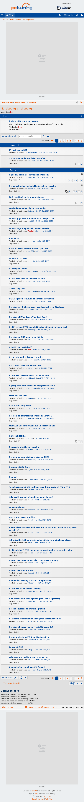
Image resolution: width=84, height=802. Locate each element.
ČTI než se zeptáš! (18, 150)
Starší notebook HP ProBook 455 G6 (27, 278)
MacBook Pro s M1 (18, 395)
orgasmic (31, 177)
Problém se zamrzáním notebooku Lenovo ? (30, 415)
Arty (36, 793)
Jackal (30, 320)
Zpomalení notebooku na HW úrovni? (27, 667)
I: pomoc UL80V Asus (19, 467)
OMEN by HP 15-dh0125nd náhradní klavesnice (31, 298)
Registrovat (30, 20)
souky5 (30, 301)
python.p (31, 368)
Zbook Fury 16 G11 (17, 288)
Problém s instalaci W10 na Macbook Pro (29, 637)
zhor (29, 241)
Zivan (30, 630)
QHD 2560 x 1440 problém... (22, 517)
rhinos (30, 330)
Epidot (30, 480)
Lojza (30, 470)
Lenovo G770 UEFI (18, 258)
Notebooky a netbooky (16, 108)
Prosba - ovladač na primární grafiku (27, 608)
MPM (30, 450)
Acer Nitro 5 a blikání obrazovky (25, 588)
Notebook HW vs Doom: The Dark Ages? (28, 317)
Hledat (5, 20)
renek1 (30, 543)
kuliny (30, 360)
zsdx (29, 281)
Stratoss (31, 490)
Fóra (11, 15)
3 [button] (63, 140)
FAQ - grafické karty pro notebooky (26, 197)
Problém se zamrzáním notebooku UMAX (29, 457)
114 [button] (77, 140)
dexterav (31, 611)
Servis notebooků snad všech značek (27, 158)
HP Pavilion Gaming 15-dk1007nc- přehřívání (30, 580)
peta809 (31, 221)
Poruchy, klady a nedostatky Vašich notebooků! (32, 186)
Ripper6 (31, 563)
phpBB (34, 791)
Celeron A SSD (16, 647)
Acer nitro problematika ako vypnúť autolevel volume (35, 618)
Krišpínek (31, 161)
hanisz (30, 553)
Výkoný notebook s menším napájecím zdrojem (32, 385)
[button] (52, 141)
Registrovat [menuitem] (82, 16)
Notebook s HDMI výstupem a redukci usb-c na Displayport (37, 307)
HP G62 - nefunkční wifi (20, 347)
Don (11, 112)
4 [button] (67, 140)
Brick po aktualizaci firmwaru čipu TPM (28, 248)
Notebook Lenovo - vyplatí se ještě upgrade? (31, 627)
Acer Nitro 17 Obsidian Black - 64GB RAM (29, 375)
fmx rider (31, 510)
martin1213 (32, 189)
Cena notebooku (17, 507)
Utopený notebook (18, 268)
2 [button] (60, 140)
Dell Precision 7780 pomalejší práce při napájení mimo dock (38, 327)
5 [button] (70, 140)
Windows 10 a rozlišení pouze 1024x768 (28, 657)
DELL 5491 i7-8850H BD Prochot (25, 365)
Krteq (30, 650)
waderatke (32, 418)
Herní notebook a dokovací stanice (26, 357)
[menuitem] (59, 15)
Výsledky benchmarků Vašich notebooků (29, 174)
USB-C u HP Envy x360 (20, 405)
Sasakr (30, 310)
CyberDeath (32, 271)
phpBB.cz (47, 796)
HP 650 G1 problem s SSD (21, 570)
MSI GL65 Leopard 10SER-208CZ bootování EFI (32, 425)
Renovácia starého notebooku (24, 447)
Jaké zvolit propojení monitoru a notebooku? (31, 497)
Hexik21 (31, 460)
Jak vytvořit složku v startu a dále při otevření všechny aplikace (40, 540)
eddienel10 (32, 378)
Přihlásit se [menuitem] (77, 16)
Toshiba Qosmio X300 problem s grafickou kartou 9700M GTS (39, 487)
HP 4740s (14, 238)
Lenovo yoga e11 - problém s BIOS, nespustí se (31, 218)
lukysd (30, 640)
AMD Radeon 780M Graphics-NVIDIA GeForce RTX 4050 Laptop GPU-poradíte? (43, 529)
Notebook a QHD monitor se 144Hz (26, 337)
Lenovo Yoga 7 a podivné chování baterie (29, 228)
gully (29, 670)
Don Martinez (33, 153)
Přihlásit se (16, 20)
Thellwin (31, 231)
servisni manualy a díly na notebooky (27, 208)
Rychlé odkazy (3, 16)
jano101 (31, 621)
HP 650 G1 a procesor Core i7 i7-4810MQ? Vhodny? (34, 560)
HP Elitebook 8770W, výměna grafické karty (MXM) (34, 598)
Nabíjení (13, 477)
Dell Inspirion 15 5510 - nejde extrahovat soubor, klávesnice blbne (41, 550)
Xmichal (31, 211)
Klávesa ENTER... (17, 435)
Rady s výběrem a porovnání (23, 121)
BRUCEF (31, 200)
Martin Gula (32, 388)
